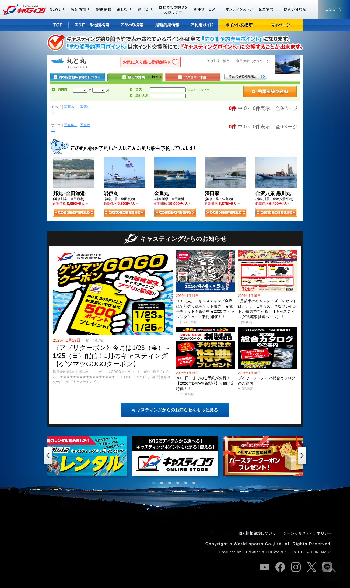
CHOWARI (275, 552)
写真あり (70, 107)
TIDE (302, 552)
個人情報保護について (257, 533)
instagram (296, 567)
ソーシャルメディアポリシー (307, 533)
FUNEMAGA (321, 552)
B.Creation (251, 552)
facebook (280, 567)
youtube (265, 567)
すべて (56, 107)
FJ (290, 552)
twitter (311, 567)
